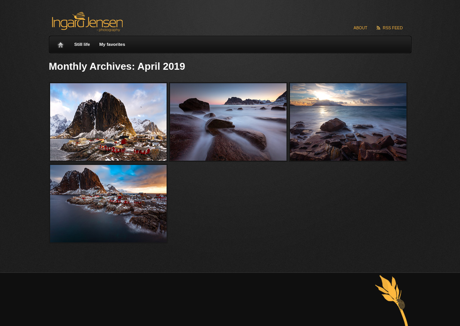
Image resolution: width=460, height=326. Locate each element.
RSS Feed (393, 28)
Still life (82, 44)
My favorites (112, 44)
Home (60, 43)
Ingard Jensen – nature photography (86, 22)
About (360, 28)
